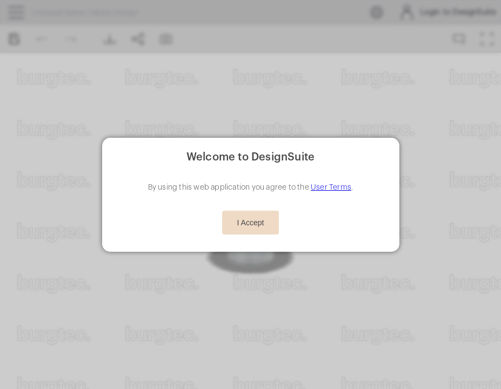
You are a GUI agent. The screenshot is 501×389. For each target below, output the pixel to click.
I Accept (250, 222)
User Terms (331, 187)
